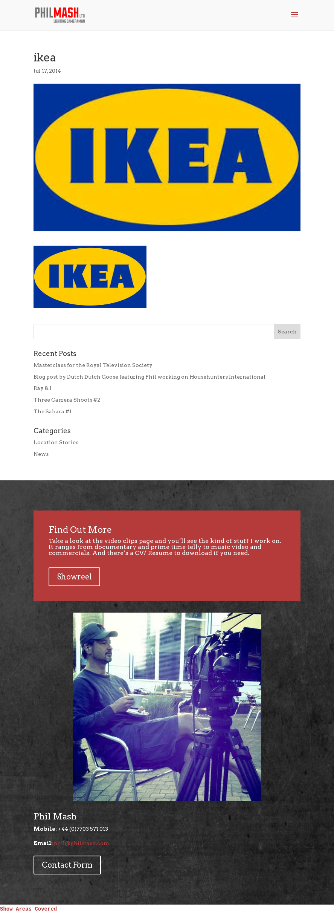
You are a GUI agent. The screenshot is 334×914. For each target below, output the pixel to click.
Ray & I (43, 388)
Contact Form (67, 865)
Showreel (74, 576)
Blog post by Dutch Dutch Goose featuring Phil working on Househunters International (149, 377)
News (41, 454)
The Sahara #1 (53, 411)
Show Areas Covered (28, 909)
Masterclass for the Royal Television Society (93, 365)
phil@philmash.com (81, 843)
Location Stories (56, 442)
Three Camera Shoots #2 (67, 400)
